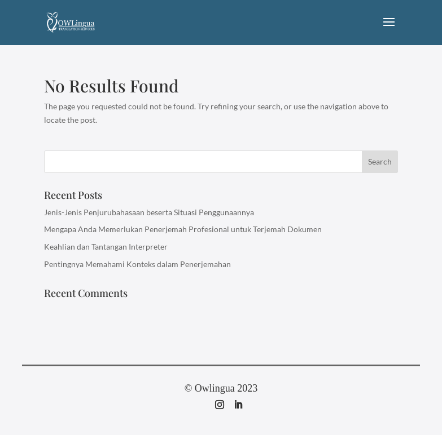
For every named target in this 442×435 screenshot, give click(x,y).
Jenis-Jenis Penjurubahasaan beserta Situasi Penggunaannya (149, 212)
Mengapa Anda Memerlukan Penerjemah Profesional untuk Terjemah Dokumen (183, 229)
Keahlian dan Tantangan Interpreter (106, 246)
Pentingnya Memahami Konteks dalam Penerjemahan (137, 264)
